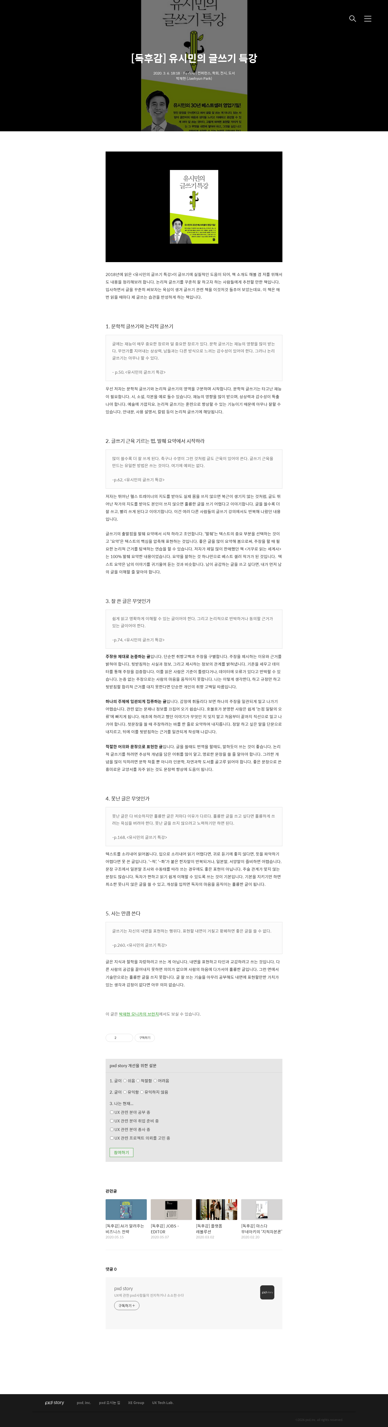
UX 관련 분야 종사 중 (130, 1129)
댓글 (111, 1269)
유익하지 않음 (154, 1092)
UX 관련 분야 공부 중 (130, 1112)
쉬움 (147, 1081)
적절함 (153, 1081)
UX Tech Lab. (163, 1402)
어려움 (161, 1081)
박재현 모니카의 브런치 (139, 1014)
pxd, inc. (84, 1402)
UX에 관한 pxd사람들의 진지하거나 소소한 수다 (149, 1295)
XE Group (136, 1402)
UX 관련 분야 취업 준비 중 (134, 1121)
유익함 (146, 1092)
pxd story (123, 1288)
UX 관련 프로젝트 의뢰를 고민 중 (140, 1138)
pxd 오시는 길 (109, 1402)
